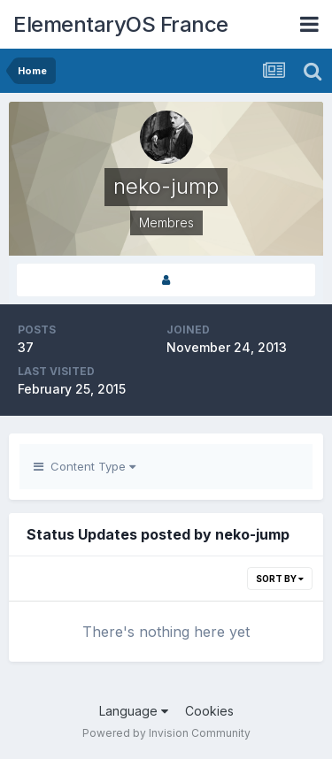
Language (133, 710)
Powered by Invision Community (166, 733)
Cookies (209, 710)
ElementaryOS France (120, 24)
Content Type (84, 466)
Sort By (280, 578)
